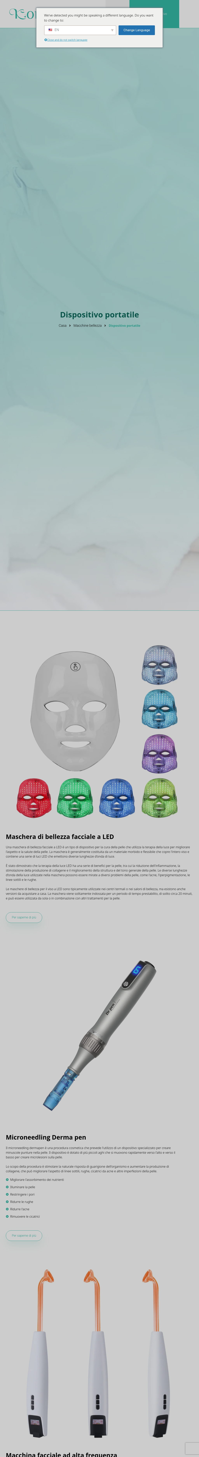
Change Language (136, 30)
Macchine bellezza (87, 325)
